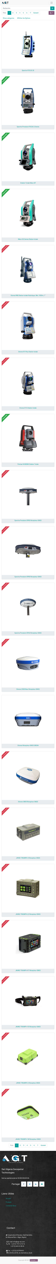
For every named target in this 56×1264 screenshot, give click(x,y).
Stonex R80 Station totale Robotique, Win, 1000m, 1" (28, 295)
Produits (8, 1202)
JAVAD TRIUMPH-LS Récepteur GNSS (28, 914)
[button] (51, 13)
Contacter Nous (11, 1206)
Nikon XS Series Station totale (28, 239)
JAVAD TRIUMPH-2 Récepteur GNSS (28, 1083)
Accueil (8, 1198)
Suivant (35, 13)
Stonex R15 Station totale (28, 408)
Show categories (8, 18)
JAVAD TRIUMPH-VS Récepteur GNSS (28, 1027)
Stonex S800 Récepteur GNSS (28, 802)
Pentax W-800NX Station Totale (28, 464)
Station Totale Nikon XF (28, 183)
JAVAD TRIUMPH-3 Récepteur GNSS (28, 858)
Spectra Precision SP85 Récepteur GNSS (28, 520)
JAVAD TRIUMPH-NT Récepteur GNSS (28, 970)
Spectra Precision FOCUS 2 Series (28, 127)
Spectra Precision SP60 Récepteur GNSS (28, 633)
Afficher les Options (23, 18)
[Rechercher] (52, 8)
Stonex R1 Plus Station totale (28, 352)
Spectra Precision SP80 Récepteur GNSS (28, 577)
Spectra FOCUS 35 (28, 70)
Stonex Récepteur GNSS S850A (28, 745)
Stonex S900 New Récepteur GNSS (28, 689)
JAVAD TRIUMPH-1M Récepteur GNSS (28, 1139)
